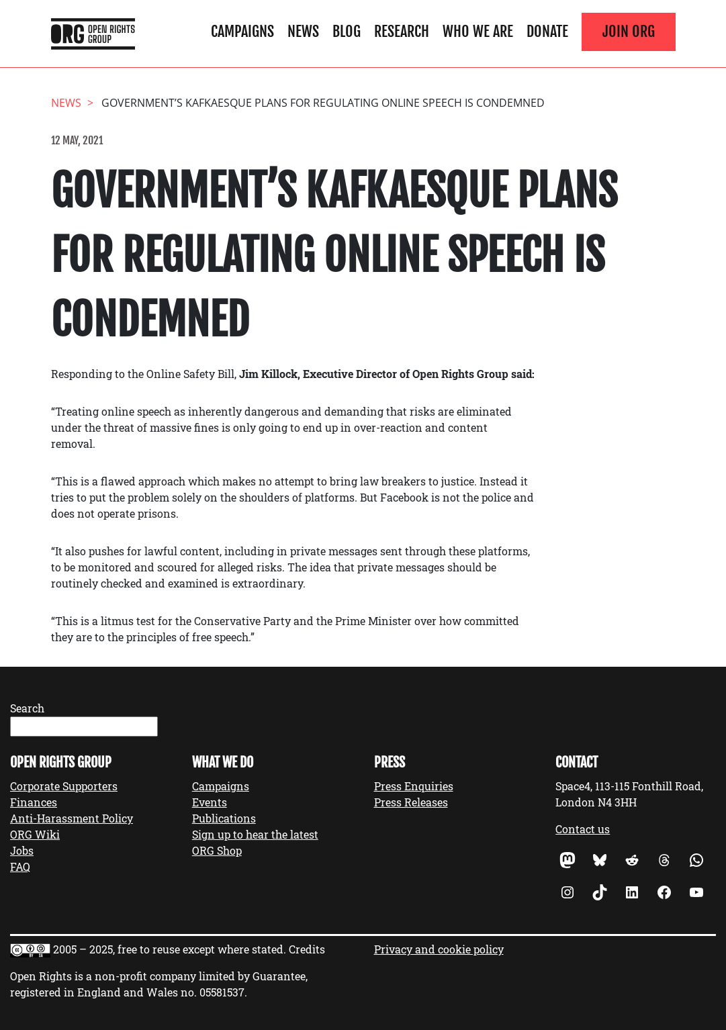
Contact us (582, 829)
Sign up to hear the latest (255, 834)
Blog (346, 31)
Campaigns (242, 31)
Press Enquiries (413, 786)
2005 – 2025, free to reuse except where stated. (169, 949)
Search (27, 708)
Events (209, 802)
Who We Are (478, 31)
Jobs (22, 850)
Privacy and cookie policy (439, 949)
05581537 (221, 992)
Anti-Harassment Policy (71, 818)
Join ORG (628, 31)
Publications (224, 818)
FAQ (20, 866)
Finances (33, 802)
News (303, 31)
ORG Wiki (35, 834)
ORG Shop (217, 850)
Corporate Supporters (64, 786)
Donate (547, 31)
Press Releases (411, 802)
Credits (307, 949)
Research (401, 31)
